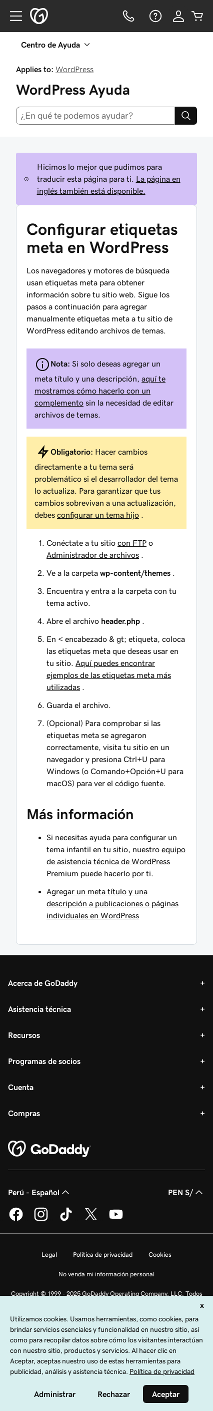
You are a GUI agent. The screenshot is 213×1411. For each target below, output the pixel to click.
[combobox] (95, 115)
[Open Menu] (12, 16)
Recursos (24, 1035)
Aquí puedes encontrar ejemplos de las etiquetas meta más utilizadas (108, 675)
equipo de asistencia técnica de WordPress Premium (116, 861)
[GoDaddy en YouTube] (116, 1219)
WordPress (75, 69)
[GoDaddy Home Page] (49, 1149)
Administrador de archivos (92, 555)
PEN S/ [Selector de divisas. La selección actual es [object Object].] (186, 1192)
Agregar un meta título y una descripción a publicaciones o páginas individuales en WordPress (112, 903)
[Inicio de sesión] (178, 16)
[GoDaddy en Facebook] (16, 1219)
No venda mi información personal (106, 1274)
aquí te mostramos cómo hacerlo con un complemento (100, 391)
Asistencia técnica (39, 1009)
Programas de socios (44, 1061)
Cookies (160, 1254)
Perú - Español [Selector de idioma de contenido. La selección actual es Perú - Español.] (40, 1192)
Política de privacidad (102, 1254)
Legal (49, 1254)
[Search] (186, 116)
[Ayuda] (154, 16)
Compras (24, 1113)
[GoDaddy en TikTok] (66, 1219)
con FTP (132, 543)
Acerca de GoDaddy (43, 983)
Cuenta (21, 1087)
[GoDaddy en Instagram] (41, 1219)
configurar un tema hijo (98, 515)
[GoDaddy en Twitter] (91, 1219)
